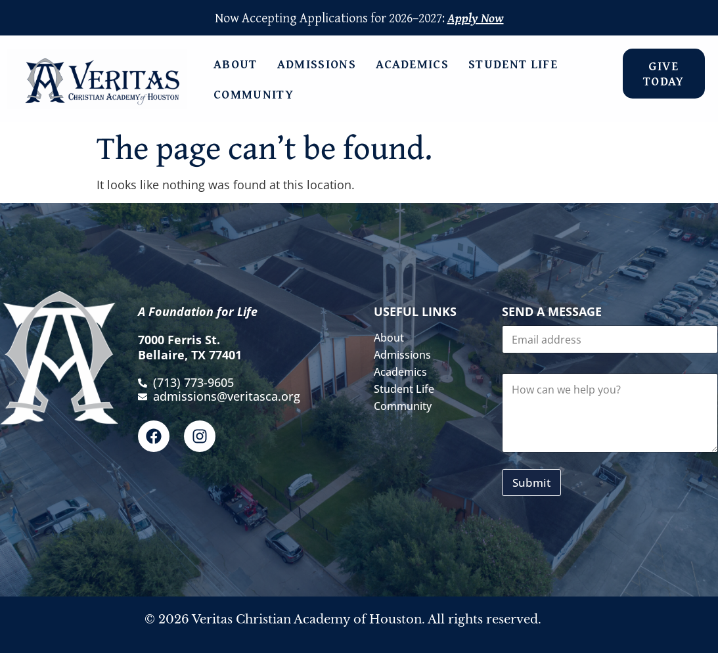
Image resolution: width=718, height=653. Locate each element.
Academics (415, 64)
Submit (531, 482)
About (238, 64)
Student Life (516, 64)
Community (256, 94)
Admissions (320, 64)
